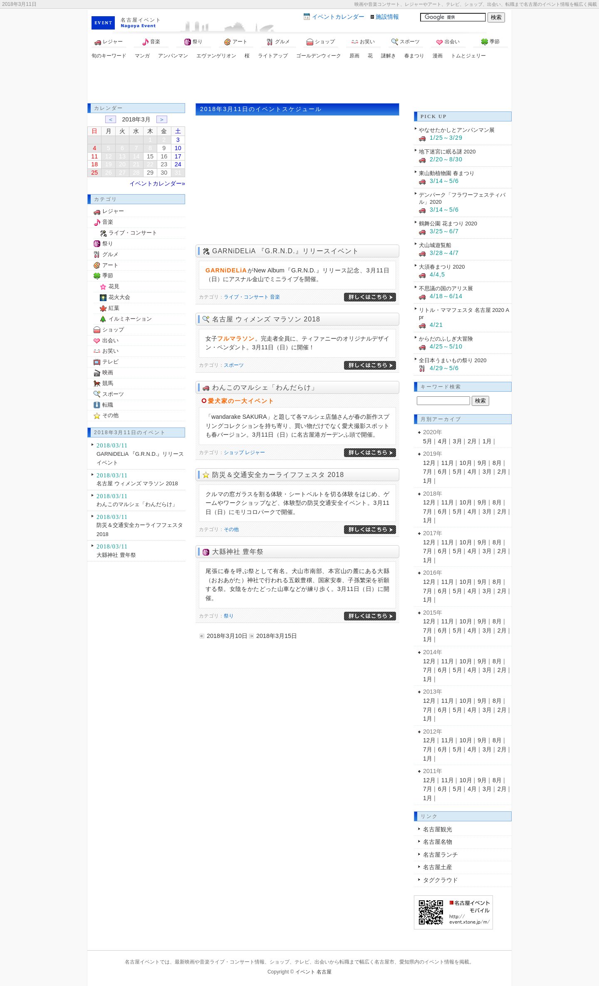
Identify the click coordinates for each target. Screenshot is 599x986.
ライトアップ (273, 56)
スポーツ (405, 42)
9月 (482, 463)
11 (94, 156)
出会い (448, 42)
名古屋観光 (437, 829)
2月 (472, 441)
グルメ (278, 42)
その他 (231, 529)
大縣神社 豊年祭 (238, 551)
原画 (354, 56)
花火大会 (119, 297)
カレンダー (338, 16)
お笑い (363, 42)
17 (178, 156)
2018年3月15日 (276, 636)
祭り (193, 42)
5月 (427, 441)
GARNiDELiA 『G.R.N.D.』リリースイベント (285, 251)
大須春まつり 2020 (442, 267)
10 (178, 148)
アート (236, 42)
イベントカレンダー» (157, 183)
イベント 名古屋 (313, 972)
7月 (427, 471)
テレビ (110, 361)
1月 (487, 441)
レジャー (108, 42)
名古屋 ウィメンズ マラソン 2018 (266, 319)
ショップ (321, 42)
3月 (457, 441)
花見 (114, 286)
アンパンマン (173, 56)
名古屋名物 (437, 841)
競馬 (107, 383)
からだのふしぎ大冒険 (446, 339)
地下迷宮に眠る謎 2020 (447, 151)
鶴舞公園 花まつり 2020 (448, 223)
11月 (447, 463)
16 (164, 156)
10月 (466, 463)
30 (164, 172)
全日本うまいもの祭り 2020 (452, 360)
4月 (442, 441)
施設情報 (387, 16)
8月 (497, 463)
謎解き (388, 56)
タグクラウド (440, 880)
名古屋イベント (141, 20)
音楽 (151, 42)
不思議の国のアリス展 (446, 288)
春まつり (414, 56)
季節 (490, 42)
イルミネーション (130, 319)
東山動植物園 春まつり (447, 173)
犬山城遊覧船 (435, 245)
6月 (442, 471)
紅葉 (114, 308)
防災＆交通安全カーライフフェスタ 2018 (278, 474)
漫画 (438, 56)
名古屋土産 (437, 867)
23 (164, 164)
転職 (107, 405)
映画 (107, 372)
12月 (429, 463)
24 (178, 164)
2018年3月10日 (227, 636)
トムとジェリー (468, 56)
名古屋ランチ (440, 854)
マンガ (142, 56)
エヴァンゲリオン (216, 56)
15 (150, 156)
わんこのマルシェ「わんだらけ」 (265, 387)
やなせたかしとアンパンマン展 (457, 130)
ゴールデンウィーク (318, 56)
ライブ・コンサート (246, 297)
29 (150, 172)
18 (94, 164)
